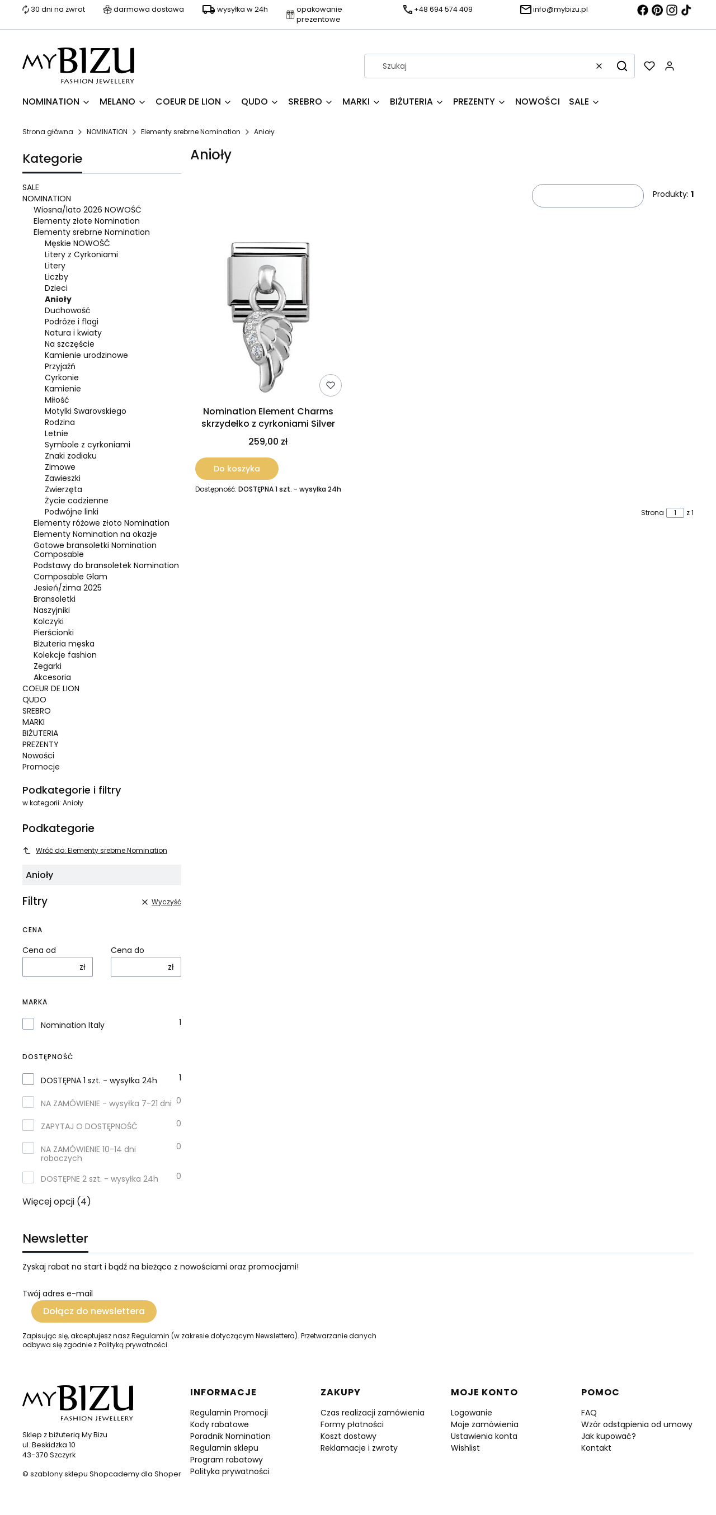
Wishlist (465, 1447)
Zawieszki (63, 478)
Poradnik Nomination (230, 1436)
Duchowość (68, 310)
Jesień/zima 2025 (68, 587)
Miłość (57, 399)
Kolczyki (49, 621)
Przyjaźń (60, 366)
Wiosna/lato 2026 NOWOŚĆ (88, 209)
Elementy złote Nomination (87, 220)
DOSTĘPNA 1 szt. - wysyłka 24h (99, 1080)
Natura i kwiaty (73, 332)
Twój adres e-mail (57, 1293)
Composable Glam (70, 576)
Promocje (41, 766)
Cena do (127, 950)
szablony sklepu (59, 1474)
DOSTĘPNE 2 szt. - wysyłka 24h (99, 1178)
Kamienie (63, 388)
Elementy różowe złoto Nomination (101, 522)
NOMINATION (107, 131)
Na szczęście (70, 344)
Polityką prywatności (132, 1344)
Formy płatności (352, 1424)
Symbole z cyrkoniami (87, 444)
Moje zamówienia (485, 1424)
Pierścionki (54, 632)
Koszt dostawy (348, 1436)
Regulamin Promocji (229, 1412)
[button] (622, 65)
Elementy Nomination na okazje (95, 534)
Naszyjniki (52, 610)
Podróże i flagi (71, 321)
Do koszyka (237, 468)
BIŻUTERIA (40, 733)
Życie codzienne (77, 500)
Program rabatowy (226, 1459)
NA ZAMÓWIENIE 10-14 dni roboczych (88, 1154)
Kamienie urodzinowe (86, 355)
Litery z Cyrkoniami (81, 254)
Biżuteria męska (64, 643)
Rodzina (60, 422)
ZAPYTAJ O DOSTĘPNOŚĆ (89, 1126)
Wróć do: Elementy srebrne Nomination (94, 850)
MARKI (33, 722)
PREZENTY (40, 744)
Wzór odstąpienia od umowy (637, 1424)
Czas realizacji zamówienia (373, 1412)
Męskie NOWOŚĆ (77, 243)
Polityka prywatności (230, 1471)
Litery (55, 265)
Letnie (56, 433)
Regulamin (150, 1336)
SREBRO (36, 710)
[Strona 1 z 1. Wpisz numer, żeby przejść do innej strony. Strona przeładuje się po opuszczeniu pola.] (675, 513)
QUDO (34, 699)
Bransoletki (55, 599)
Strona (652, 512)
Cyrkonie (62, 377)
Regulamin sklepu (224, 1447)
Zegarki (48, 666)
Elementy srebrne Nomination (191, 131)
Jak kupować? (608, 1436)
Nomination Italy (73, 1025)
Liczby (56, 276)
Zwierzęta (63, 489)
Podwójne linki (71, 511)
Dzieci (56, 288)
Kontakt (596, 1447)
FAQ (589, 1412)
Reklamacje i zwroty (359, 1447)
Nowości (38, 755)
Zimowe (60, 467)
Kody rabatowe (219, 1424)
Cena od (39, 950)
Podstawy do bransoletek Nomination (106, 565)
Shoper (167, 1474)
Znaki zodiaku (71, 455)
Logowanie (471, 1412)
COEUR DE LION (50, 688)
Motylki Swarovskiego (85, 411)
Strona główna (47, 131)
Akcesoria (52, 677)
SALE (30, 187)
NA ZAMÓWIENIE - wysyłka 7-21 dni (106, 1103)
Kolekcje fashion (65, 654)
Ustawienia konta (484, 1436)
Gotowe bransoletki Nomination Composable (95, 550)
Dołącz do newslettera (94, 1311)
